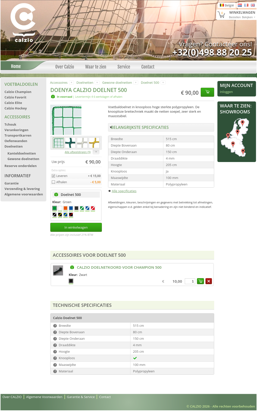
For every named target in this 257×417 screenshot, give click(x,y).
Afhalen (61, 182)
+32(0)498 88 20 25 (212, 52)
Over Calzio (64, 67)
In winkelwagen (76, 227)
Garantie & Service (81, 397)
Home (14, 66)
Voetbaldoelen (21, 84)
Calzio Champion (17, 91)
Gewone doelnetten (23, 159)
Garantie (11, 183)
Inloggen (226, 91)
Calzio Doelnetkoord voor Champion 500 (119, 267)
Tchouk (10, 124)
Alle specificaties (124, 191)
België (227, 5)
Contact (147, 67)
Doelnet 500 (150, 82)
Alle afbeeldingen (78, 152)
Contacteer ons (227, 43)
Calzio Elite (13, 102)
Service (124, 67)
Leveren (61, 176)
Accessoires (17, 117)
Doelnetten (13, 146)
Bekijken (247, 17)
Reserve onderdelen (20, 166)
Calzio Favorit (15, 97)
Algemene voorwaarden (23, 194)
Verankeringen (16, 130)
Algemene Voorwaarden (44, 397)
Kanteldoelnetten (21, 153)
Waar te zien (95, 67)
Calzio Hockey (15, 108)
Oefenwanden (15, 141)
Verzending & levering (22, 188)
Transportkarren (17, 135)
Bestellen (235, 17)
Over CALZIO (12, 397)
